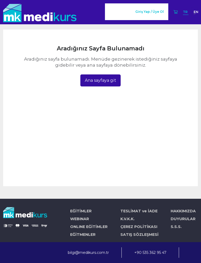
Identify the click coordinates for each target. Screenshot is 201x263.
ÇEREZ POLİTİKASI (138, 226)
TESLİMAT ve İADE (139, 211)
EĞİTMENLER (83, 234)
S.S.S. (176, 226)
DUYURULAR (183, 219)
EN (196, 12)
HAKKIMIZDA (183, 211)
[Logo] (39, 12)
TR (185, 12)
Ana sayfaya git (100, 80)
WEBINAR (79, 219)
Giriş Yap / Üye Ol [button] (149, 11)
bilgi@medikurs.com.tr (88, 252)
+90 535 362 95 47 (150, 252)
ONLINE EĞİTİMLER (89, 226)
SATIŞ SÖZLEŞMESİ (139, 234)
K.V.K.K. (127, 219)
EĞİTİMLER (81, 211)
